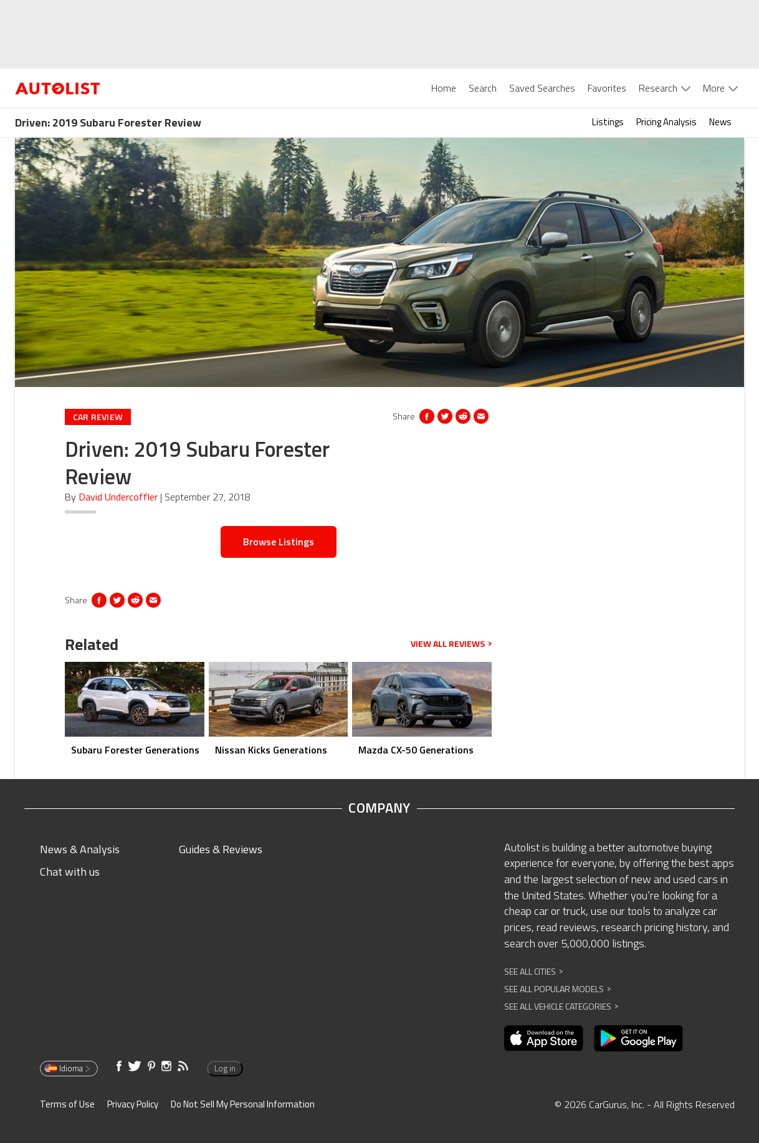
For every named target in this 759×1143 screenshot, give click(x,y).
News (720, 122)
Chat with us (70, 871)
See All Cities (533, 971)
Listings (608, 122)
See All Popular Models (557, 988)
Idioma (68, 1068)
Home (443, 87)
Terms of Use (67, 1104)
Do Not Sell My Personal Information (243, 1104)
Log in (225, 1068)
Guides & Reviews (220, 849)
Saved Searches (542, 87)
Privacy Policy (132, 1104)
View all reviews (451, 644)
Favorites (607, 87)
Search (483, 87)
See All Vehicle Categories (561, 1006)
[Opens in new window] (463, 416)
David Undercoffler (118, 496)
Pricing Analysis (666, 122)
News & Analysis (80, 849)
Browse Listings (278, 541)
